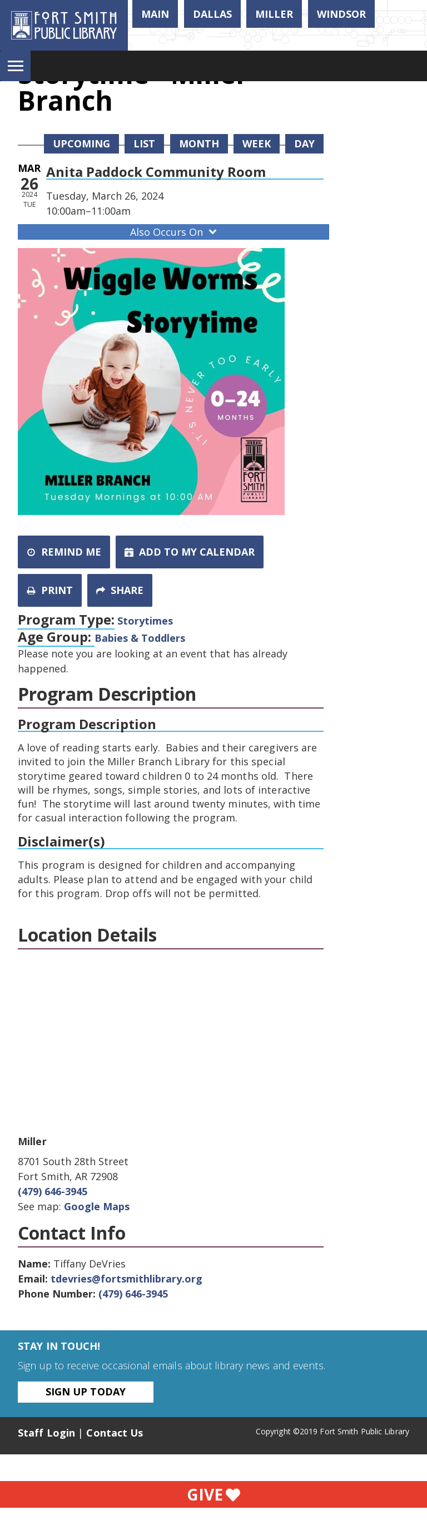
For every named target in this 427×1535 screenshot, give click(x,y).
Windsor (341, 14)
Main (155, 14)
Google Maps (97, 1206)
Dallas (212, 14)
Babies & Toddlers (140, 638)
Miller (274, 14)
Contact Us (114, 1432)
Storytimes (145, 620)
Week (256, 143)
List (144, 143)
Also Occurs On (174, 232)
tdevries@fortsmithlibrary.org (126, 1278)
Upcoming (81, 143)
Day (304, 143)
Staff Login (46, 1432)
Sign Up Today (86, 1391)
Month (199, 143)
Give (213, 1494)
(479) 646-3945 (52, 1191)
